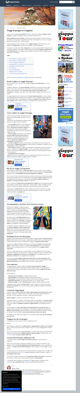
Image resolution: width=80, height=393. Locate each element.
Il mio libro (52, 5)
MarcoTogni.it (12, 2)
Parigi (28, 208)
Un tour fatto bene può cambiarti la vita (18, 73)
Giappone (45, 39)
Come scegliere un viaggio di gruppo (17, 60)
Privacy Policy (5, 383)
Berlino (8, 210)
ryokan (34, 280)
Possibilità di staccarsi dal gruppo (16, 66)
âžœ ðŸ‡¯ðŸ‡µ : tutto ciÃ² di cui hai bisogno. (24, 77)
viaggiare (16, 83)
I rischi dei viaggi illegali (14, 69)
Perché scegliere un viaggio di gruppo (17, 58)
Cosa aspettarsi (12, 67)
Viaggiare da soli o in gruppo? (15, 71)
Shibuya (22, 352)
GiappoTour (45, 5)
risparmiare (9, 334)
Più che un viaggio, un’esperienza (16, 62)
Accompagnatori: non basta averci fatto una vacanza (21, 64)
